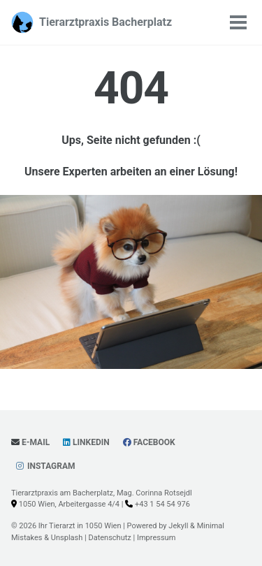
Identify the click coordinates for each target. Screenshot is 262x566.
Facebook (149, 442)
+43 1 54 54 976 (162, 504)
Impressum (156, 537)
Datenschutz (109, 537)
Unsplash (66, 537)
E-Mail (30, 442)
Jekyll (178, 525)
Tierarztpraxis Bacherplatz (105, 22)
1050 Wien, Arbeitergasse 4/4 (69, 504)
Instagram (45, 466)
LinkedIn (86, 442)
